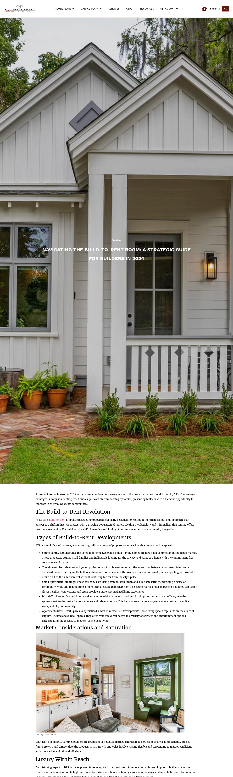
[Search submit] (225, 8)
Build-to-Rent (57, 519)
